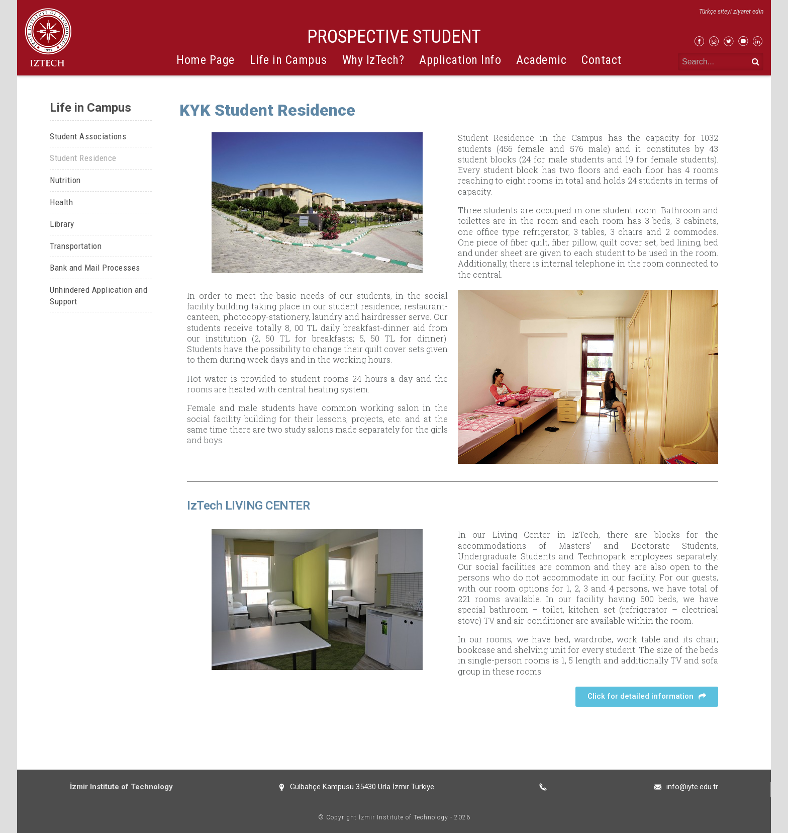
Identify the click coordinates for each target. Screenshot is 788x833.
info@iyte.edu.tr (692, 786)
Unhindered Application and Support (98, 295)
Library (62, 224)
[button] (646, 697)
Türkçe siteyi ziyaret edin (731, 11)
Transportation (76, 246)
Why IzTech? (373, 60)
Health (61, 202)
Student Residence (83, 158)
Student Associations (88, 136)
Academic (541, 60)
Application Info (460, 60)
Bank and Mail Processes (95, 268)
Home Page (205, 60)
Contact (601, 60)
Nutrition (65, 180)
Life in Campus (288, 60)
